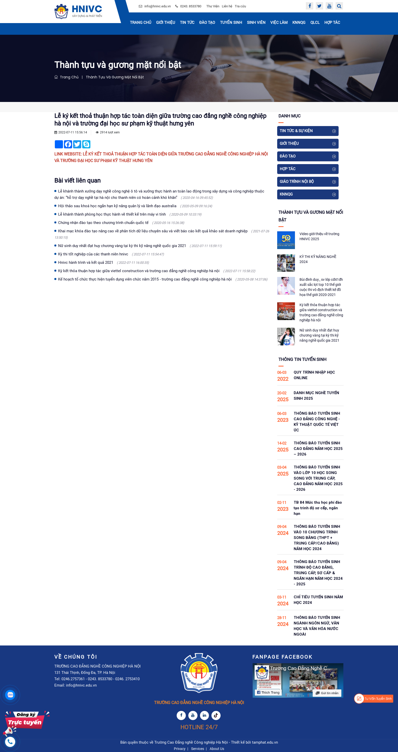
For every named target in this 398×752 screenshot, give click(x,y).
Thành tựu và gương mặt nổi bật (115, 77)
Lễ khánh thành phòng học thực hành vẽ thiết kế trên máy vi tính (130, 214)
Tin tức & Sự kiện (296, 131)
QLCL (315, 22)
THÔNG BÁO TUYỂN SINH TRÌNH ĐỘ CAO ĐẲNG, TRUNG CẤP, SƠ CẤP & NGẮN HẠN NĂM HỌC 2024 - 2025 (318, 572)
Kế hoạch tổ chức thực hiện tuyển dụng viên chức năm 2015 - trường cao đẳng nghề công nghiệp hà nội (163, 279)
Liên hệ (227, 6)
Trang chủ (140, 22)
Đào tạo (207, 22)
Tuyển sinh (231, 22)
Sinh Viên (256, 22)
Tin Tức (187, 22)
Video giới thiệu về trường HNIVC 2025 (319, 236)
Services (197, 749)
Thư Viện (212, 6)
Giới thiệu (165, 22)
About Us (217, 749)
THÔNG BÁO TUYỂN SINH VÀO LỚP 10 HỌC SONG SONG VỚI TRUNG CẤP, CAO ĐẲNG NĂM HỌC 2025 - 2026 (318, 478)
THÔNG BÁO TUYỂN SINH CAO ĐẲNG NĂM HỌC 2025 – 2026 (318, 449)
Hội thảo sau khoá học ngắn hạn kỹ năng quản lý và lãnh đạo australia (135, 206)
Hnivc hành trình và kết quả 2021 (103, 262)
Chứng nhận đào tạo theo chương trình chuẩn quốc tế (121, 222)
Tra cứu (240, 6)
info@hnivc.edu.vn (157, 6)
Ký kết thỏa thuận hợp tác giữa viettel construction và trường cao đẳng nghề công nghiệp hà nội (156, 271)
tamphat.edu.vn (265, 742)
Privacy (180, 749)
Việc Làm (279, 22)
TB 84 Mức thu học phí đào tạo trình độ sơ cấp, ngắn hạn (318, 508)
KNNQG (298, 22)
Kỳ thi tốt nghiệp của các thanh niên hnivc (111, 254)
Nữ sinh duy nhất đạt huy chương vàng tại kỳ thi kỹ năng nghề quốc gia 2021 (140, 245)
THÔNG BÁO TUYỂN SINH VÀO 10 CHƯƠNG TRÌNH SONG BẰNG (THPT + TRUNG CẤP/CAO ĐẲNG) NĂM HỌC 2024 (317, 537)
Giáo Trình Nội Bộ (297, 181)
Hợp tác (332, 22)
